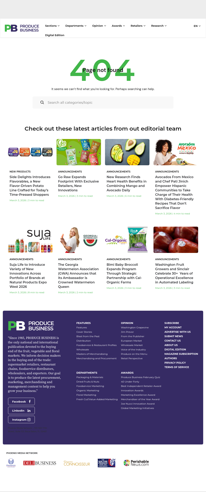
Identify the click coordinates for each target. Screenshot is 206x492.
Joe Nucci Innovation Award (137, 401)
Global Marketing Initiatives (137, 405)
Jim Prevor (127, 329)
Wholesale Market (132, 342)
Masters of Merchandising (92, 351)
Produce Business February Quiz (140, 374)
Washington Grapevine (135, 324)
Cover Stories (84, 329)
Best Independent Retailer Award (141, 383)
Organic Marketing (87, 387)
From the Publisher (132, 333)
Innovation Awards (132, 387)
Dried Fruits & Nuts (87, 378)
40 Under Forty (130, 378)
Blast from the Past (88, 333)
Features (81, 324)
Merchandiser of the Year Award (140, 396)
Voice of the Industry (133, 346)
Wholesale (82, 346)
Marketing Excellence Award (138, 392)
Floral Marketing (86, 392)
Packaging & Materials (89, 374)
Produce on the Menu (134, 351)
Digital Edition (54, 35)
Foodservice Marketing (90, 383)
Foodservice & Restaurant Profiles (96, 342)
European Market (131, 338)
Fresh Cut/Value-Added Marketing (97, 396)
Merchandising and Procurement (96, 355)
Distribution (83, 338)
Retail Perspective (131, 355)
